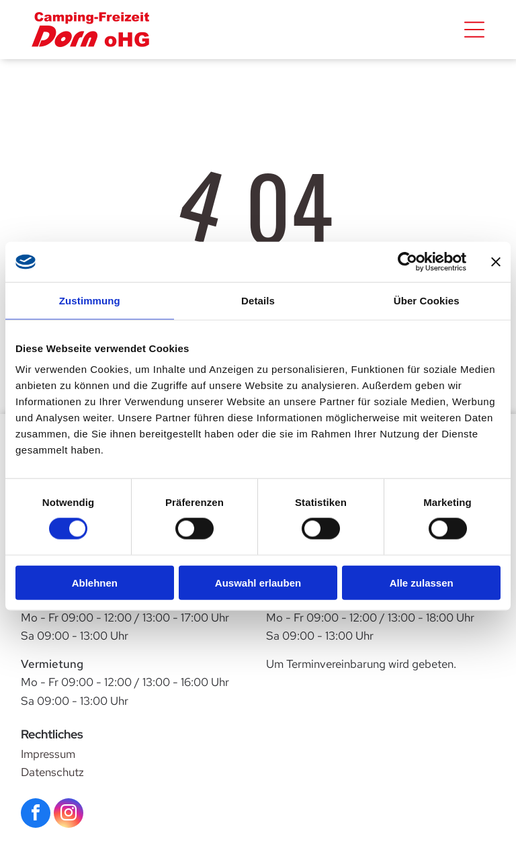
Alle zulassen (422, 582)
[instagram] (68, 814)
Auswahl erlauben (258, 582)
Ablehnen (95, 582)
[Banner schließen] (496, 262)
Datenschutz (52, 772)
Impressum (48, 754)
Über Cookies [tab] (427, 300)
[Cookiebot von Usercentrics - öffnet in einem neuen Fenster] (407, 262)
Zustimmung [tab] (89, 300)
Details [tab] (258, 300)
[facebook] (35, 814)
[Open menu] (474, 29)
